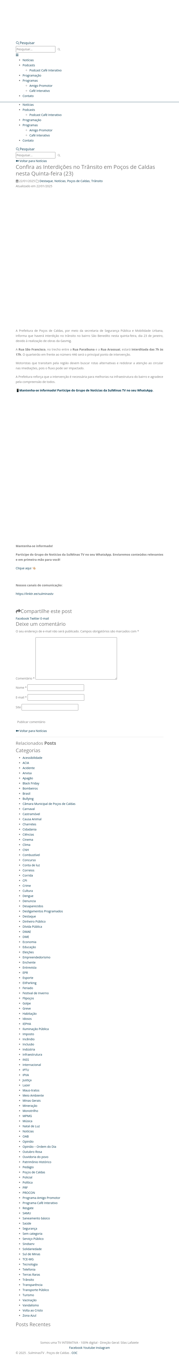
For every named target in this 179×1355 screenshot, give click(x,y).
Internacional (32, 1065)
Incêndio (29, 1039)
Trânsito (97, 181)
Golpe (27, 1003)
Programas (30, 80)
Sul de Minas (31, 1254)
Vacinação (30, 1300)
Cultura (28, 891)
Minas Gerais (32, 1100)
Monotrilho (30, 1111)
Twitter (35, 618)
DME (26, 937)
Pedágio (28, 1167)
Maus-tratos (31, 1090)
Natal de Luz (31, 1126)
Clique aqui (23, 568)
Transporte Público (36, 1290)
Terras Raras (31, 1274)
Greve (27, 1008)
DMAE (27, 932)
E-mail (44, 618)
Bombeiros (30, 788)
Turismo (28, 1295)
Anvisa (27, 773)
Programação (32, 75)
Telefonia (29, 1269)
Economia (29, 942)
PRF (25, 1187)
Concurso (29, 860)
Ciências (28, 834)
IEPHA (27, 1024)
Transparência (33, 1285)
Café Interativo (40, 91)
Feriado (28, 988)
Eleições (28, 952)
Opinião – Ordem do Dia (39, 1147)
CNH (26, 850)
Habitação (30, 1014)
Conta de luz (31, 865)
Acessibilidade (32, 758)
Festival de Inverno (36, 993)
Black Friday (31, 783)
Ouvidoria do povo (36, 1157)
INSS (26, 1060)
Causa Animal (32, 819)
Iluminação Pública (36, 1029)
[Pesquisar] (59, 49)
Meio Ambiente (33, 1095)
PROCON (29, 1193)
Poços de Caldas (78, 181)
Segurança (30, 1228)
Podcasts (29, 65)
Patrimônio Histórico (37, 1162)
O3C (75, 1353)
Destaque (46, 181)
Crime (27, 886)
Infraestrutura (32, 1054)
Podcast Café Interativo (46, 70)
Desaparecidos (33, 906)
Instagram (103, 1348)
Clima (27, 845)
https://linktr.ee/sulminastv (34, 594)
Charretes (29, 824)
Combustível (31, 855)
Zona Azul (29, 1315)
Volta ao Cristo (33, 1310)
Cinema (28, 840)
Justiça (27, 1080)
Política (28, 1182)
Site (18, 707)
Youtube (89, 1348)
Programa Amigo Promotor (41, 1198)
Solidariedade (32, 1249)
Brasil (26, 793)
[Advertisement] (89, 440)
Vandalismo (31, 1305)
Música (28, 1121)
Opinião (28, 1141)
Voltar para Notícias (31, 161)
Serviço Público (33, 1239)
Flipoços (28, 998)
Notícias (28, 60)
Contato (28, 96)
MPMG (27, 1116)
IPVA (26, 1075)
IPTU (26, 1070)
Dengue (28, 896)
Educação (29, 947)
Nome (21, 687)
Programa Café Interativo (40, 1203)
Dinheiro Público (34, 921)
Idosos (27, 1019)
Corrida (28, 875)
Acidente (29, 768)
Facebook (22, 618)
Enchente (29, 962)
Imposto (28, 1034)
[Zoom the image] (89, 25)
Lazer (26, 1085)
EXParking (30, 983)
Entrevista (30, 967)
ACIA (26, 763)
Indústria (29, 1049)
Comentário (25, 678)
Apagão (28, 778)
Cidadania (30, 829)
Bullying (28, 799)
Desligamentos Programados (43, 911)
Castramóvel (31, 814)
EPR (25, 973)
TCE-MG (28, 1259)
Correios (28, 870)
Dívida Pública (32, 927)
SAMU (27, 1213)
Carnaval (29, 809)
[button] (25, 43)
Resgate (28, 1208)
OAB (26, 1136)
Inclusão (28, 1044)
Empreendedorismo (36, 957)
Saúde (27, 1223)
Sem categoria (33, 1234)
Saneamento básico (36, 1218)
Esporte (28, 978)
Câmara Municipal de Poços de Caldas (49, 804)
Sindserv (29, 1244)
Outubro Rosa (32, 1152)
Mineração (30, 1106)
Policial (27, 1177)
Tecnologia (30, 1264)
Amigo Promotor (41, 86)
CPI (25, 880)
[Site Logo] (58, 11)
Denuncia (29, 901)
